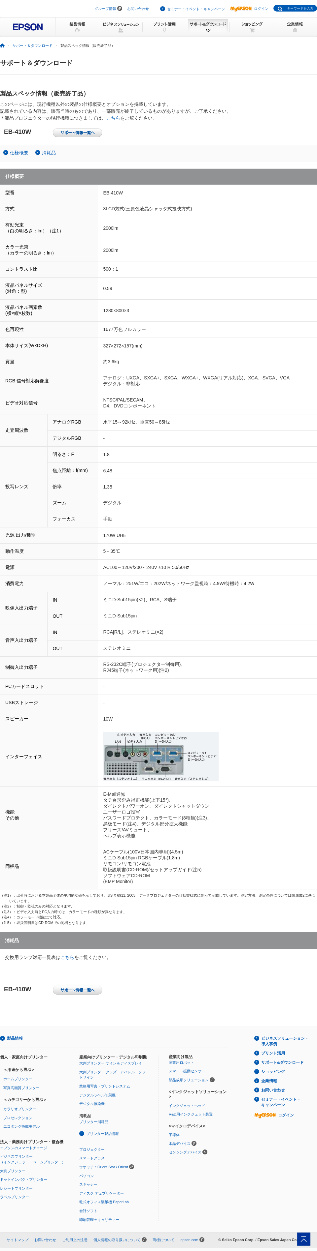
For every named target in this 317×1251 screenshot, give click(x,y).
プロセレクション (17, 1118)
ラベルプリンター (14, 1197)
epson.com (189, 1240)
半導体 (174, 1135)
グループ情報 (105, 9)
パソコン (86, 1176)
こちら (113, 118)
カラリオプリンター (19, 1109)
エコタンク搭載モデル (21, 1126)
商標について (163, 1240)
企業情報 (269, 1081)
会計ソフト (88, 1211)
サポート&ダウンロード (282, 1062)
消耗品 (49, 152)
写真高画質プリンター (21, 1088)
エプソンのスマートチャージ (23, 1148)
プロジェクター (92, 1149)
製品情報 (15, 1038)
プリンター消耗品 (93, 1122)
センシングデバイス (185, 1152)
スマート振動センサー (187, 1071)
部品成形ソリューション (189, 1080)
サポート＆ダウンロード (33, 45)
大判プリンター (12, 1171)
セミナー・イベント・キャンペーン (196, 9)
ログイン (249, 9)
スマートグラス (92, 1158)
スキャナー (88, 1184)
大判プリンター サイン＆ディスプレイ (110, 1063)
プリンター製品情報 (102, 1134)
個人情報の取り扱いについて (117, 1240)
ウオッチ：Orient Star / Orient (103, 1167)
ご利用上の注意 (75, 1240)
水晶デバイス (180, 1144)
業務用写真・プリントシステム (104, 1086)
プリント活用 (273, 1053)
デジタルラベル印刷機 (97, 1095)
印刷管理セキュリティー (99, 1220)
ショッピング (273, 1071)
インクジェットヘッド (187, 1106)
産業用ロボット (181, 1062)
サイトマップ (17, 1240)
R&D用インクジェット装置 (191, 1114)
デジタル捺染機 (92, 1104)
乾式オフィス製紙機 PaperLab (104, 1202)
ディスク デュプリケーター (101, 1193)
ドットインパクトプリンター (23, 1179)
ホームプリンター (17, 1079)
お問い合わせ (138, 9)
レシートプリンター (16, 1188)
